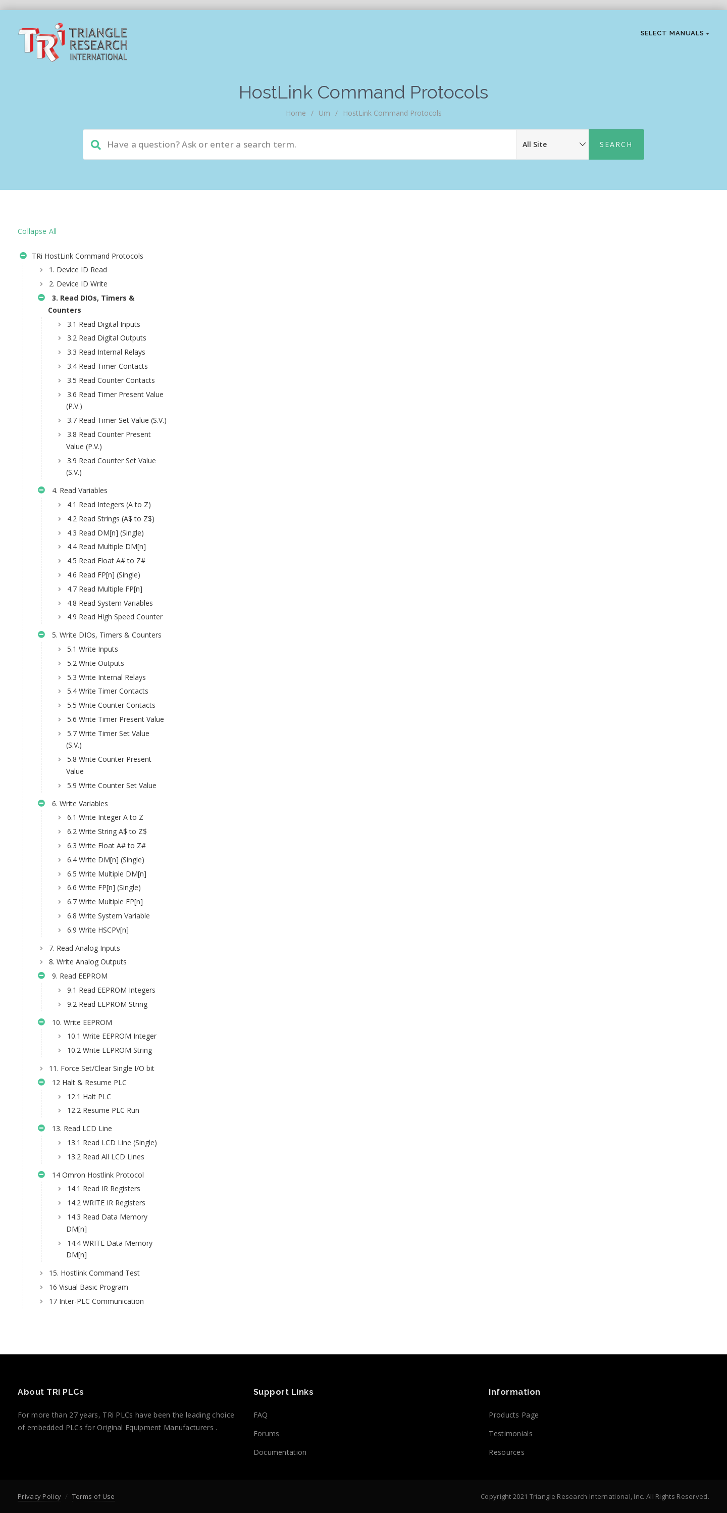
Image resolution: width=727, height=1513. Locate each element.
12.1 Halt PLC (89, 1252)
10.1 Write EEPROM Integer (98, 1162)
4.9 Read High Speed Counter (100, 671)
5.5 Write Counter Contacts (95, 783)
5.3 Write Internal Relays (106, 749)
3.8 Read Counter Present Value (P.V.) (108, 464)
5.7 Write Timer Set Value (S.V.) (107, 835)
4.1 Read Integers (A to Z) (109, 528)
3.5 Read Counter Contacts (95, 386)
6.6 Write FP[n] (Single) (104, 996)
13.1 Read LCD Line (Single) (98, 1304)
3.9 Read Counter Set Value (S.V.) (101, 490)
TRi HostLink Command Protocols (81, 257)
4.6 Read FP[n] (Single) (103, 610)
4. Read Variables (73, 516)
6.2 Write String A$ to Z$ (107, 939)
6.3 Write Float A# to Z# (106, 953)
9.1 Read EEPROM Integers (96, 1104)
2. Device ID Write (78, 283)
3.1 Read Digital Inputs (103, 324)
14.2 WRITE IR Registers (106, 1371)
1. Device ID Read (78, 269)
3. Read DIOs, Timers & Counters (86, 304)
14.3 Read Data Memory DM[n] (106, 1391)
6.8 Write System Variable (108, 1024)
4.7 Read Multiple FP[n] (104, 624)
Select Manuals (675, 33)
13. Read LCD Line (75, 1286)
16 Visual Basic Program (88, 1455)
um (324, 113)
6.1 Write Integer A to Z (105, 926)
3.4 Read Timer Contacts (107, 366)
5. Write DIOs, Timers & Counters (84, 701)
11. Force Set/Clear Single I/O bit (96, 1219)
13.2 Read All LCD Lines (105, 1325)
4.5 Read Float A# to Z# (106, 597)
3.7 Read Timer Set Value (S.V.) (107, 438)
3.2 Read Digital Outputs (106, 338)
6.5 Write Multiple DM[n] (106, 982)
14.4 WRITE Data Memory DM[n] (94, 1417)
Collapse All (37, 231)
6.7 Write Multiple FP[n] (105, 1009)
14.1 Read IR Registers (103, 1357)
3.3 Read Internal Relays (106, 352)
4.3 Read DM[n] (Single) (105, 568)
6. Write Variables (73, 913)
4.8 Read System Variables (94, 645)
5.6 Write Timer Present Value (105, 809)
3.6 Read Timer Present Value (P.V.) (105, 412)
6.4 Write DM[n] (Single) (105, 967)
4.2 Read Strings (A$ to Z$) (103, 548)
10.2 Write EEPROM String (98, 1188)
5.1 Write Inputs (92, 721)
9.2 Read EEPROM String (107, 1124)
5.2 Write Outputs (95, 735)
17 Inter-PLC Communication (96, 1469)
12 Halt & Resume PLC (82, 1240)
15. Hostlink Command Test (94, 1441)
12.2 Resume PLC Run (103, 1267)
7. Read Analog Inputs (84, 1056)
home (296, 113)
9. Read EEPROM (73, 1085)
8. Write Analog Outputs (88, 1070)
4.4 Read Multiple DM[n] (106, 583)
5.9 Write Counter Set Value (101, 887)
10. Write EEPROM (75, 1144)
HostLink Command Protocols (392, 113)
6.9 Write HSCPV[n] (98, 1038)
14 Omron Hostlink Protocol (91, 1344)
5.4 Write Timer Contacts (107, 763)
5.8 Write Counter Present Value (108, 861)
